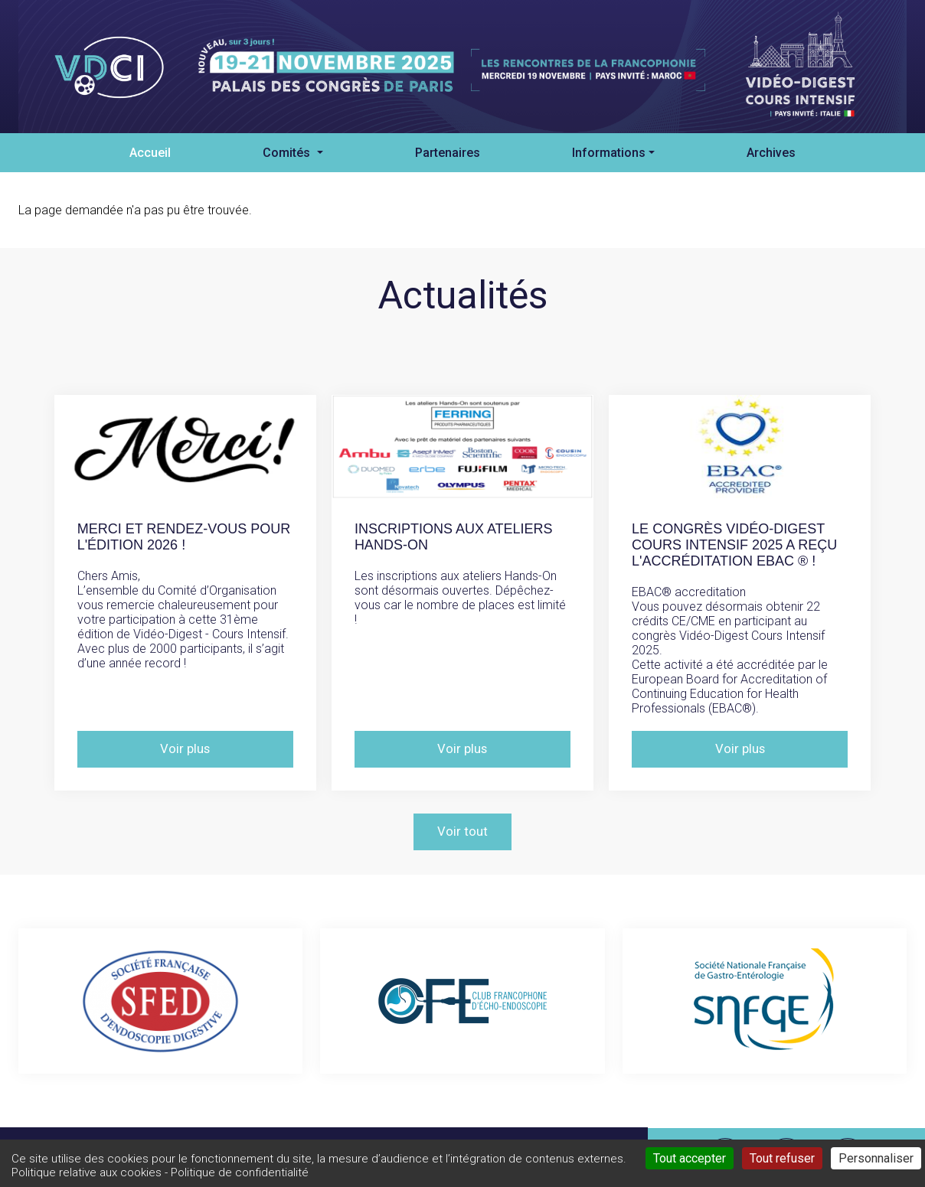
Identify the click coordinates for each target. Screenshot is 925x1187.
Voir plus (185, 749)
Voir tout (462, 832)
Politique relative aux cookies (86, 1172)
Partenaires (447, 152)
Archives (771, 152)
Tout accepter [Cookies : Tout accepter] (689, 1158)
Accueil (150, 152)
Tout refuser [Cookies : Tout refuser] (782, 1158)
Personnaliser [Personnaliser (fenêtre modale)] (876, 1158)
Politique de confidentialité (240, 1172)
